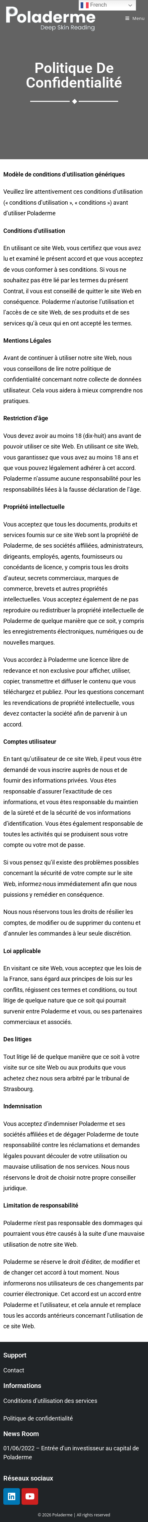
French (94, 5)
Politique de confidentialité (38, 1418)
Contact (13, 1370)
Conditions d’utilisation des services (50, 1400)
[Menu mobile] (135, 18)
